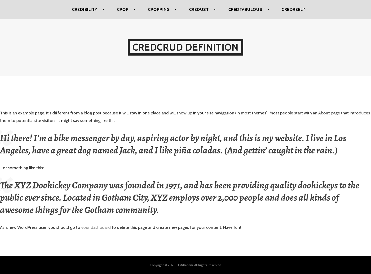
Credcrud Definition (185, 47)
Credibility (84, 9)
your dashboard (96, 227)
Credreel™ (294, 9)
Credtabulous (245, 9)
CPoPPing (158, 9)
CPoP (122, 9)
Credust (199, 9)
